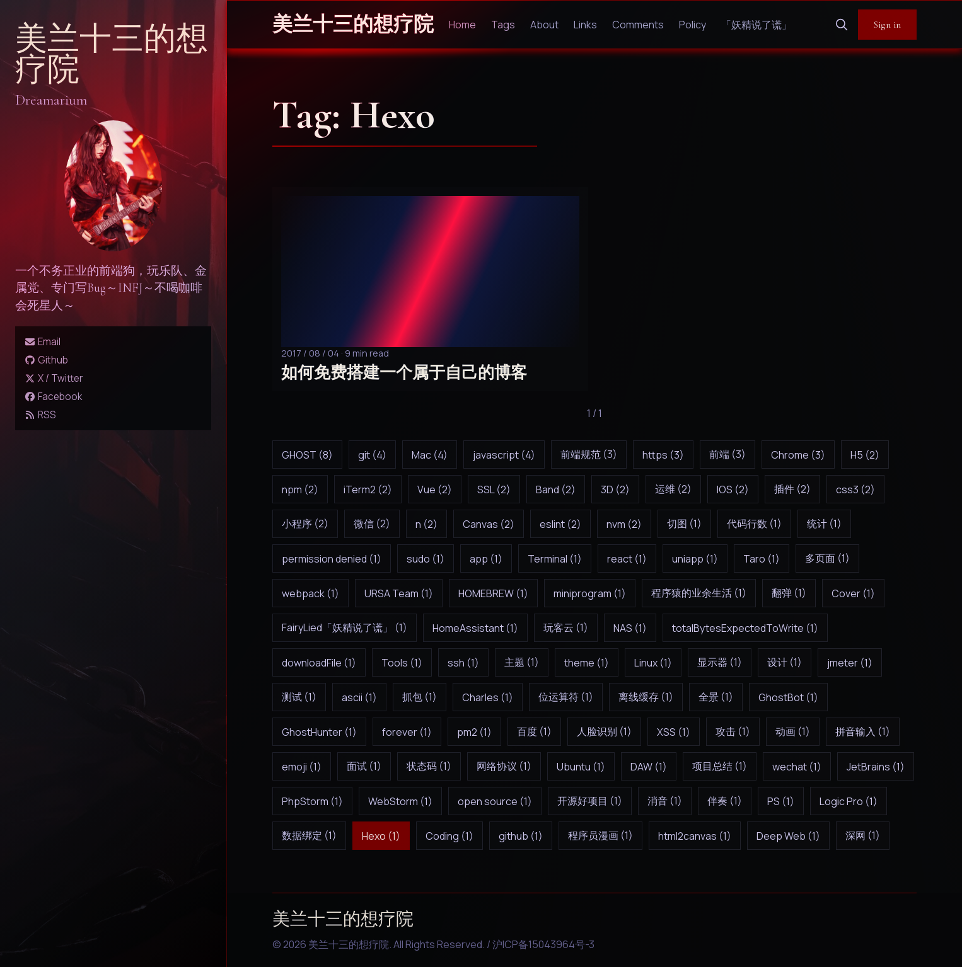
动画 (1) (792, 731)
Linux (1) (653, 663)
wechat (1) (796, 767)
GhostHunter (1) (319, 732)
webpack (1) (310, 593)
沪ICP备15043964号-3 (543, 944)
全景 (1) (715, 697)
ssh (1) (463, 663)
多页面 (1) (827, 558)
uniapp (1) (695, 559)
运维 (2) (673, 489)
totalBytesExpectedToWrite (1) (745, 628)
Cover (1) (853, 593)
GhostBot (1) (788, 697)
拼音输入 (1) (862, 731)
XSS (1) (673, 732)
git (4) (372, 455)
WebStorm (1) (400, 801)
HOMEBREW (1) (493, 593)
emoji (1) (302, 767)
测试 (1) (299, 697)
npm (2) (300, 489)
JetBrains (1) (876, 767)
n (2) (426, 524)
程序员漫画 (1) (600, 835)
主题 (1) (521, 662)
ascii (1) (359, 697)
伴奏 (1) (724, 801)
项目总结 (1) (719, 766)
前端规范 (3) (588, 454)
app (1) (486, 559)
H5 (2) (864, 455)
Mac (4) (430, 455)
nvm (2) (624, 524)
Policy (692, 24)
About (544, 24)
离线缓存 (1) (645, 697)
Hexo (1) (381, 836)
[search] (842, 24)
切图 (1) (684, 523)
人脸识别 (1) (604, 731)
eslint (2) (560, 524)
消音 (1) (664, 801)
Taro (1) (761, 559)
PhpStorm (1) (312, 801)
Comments (638, 24)
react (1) (627, 559)
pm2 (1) (474, 732)
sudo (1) (425, 559)
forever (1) (407, 732)
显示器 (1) (719, 662)
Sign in (887, 24)
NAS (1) (630, 628)
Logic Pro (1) (849, 801)
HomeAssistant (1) (475, 628)
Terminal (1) (555, 559)
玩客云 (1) (565, 627)
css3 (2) (855, 489)
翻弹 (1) (789, 593)
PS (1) (780, 801)
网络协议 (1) (504, 766)
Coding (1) (449, 836)
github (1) (521, 836)
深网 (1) (862, 835)
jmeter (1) (849, 663)
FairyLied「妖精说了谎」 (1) (344, 627)
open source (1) (495, 801)
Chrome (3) (798, 455)
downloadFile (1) (319, 663)
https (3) (663, 455)
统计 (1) (824, 523)
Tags (503, 24)
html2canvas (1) (694, 836)
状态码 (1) (429, 766)
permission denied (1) (331, 559)
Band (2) (556, 489)
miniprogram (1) (589, 593)
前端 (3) (727, 454)
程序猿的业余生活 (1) (698, 593)
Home (462, 24)
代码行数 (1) (754, 523)
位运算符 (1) (565, 697)
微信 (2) (372, 523)
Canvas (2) (488, 524)
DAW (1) (648, 767)
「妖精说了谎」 (756, 24)
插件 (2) (792, 489)
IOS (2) (733, 489)
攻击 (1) (733, 731)
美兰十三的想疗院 (111, 54)
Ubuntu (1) (581, 767)
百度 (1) (534, 731)
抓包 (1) (419, 697)
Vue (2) (434, 489)
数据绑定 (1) (309, 835)
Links (585, 24)
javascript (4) (504, 455)
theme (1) (586, 663)
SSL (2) (494, 489)
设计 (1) (784, 662)
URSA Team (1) (398, 593)
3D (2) (615, 489)
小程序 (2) (305, 523)
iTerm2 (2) (368, 489)
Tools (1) (401, 663)
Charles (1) (487, 697)
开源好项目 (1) (589, 801)
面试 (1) (364, 766)
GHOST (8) (307, 455)
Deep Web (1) (788, 836)
